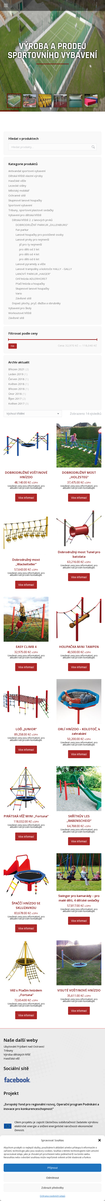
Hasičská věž (12, 1058)
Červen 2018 (16, 379)
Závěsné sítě (23, 298)
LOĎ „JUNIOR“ (26, 729)
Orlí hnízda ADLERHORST (31, 278)
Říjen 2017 (15, 398)
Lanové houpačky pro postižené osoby (40, 234)
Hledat (93, 147)
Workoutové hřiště (19, 313)
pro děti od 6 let (29, 259)
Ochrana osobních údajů (52, 1196)
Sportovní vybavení (20, 205)
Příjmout (52, 1167)
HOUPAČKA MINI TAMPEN (79, 647)
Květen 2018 (16, 384)
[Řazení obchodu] (33, 413)
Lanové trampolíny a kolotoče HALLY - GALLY (44, 269)
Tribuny (8, 1050)
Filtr (12, 346)
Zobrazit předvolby (52, 1187)
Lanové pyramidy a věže (31, 264)
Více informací (26, 498)
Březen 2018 (16, 389)
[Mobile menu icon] (6, 5)
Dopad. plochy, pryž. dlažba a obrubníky (36, 303)
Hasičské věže (17, 181)
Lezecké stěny (17, 185)
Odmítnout (52, 1177)
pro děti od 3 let (29, 249)
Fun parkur (22, 229)
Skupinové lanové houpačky (25, 200)
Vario (19, 293)
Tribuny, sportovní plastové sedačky (31, 210)
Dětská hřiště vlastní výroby (25, 176)
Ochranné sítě (17, 195)
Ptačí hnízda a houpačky (30, 283)
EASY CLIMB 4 (26, 647)
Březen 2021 (16, 369)
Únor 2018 (15, 393)
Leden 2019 (15, 374)
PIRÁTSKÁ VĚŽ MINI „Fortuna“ (26, 816)
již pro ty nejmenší (30, 244)
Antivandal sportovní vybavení (26, 171)
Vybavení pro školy (20, 308)
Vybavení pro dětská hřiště (24, 215)
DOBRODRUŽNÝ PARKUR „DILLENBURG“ (42, 225)
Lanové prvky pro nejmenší (32, 239)
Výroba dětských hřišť (17, 1054)
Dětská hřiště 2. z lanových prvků (32, 220)
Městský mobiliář (18, 190)
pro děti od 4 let (29, 254)
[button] (99, 1140)
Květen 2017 (16, 403)
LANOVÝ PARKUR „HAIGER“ (33, 274)
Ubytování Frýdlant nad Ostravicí (24, 1046)
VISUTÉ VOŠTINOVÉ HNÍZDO (78, 990)
